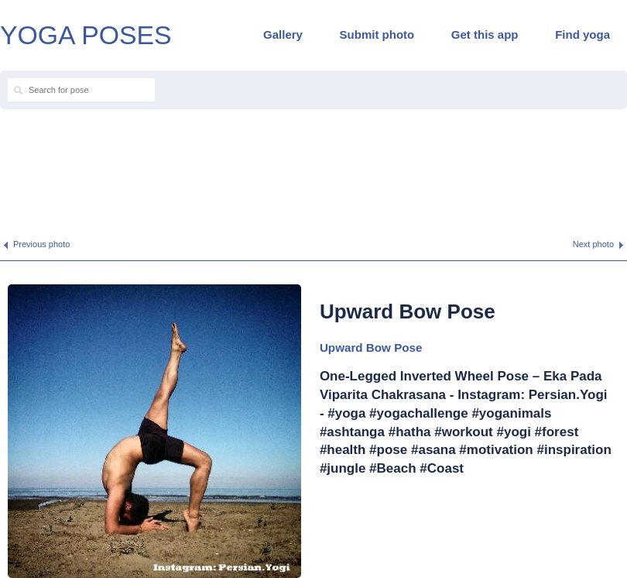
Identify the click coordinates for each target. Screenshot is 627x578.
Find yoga (582, 34)
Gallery (283, 34)
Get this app (485, 34)
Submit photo (377, 34)
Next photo (593, 244)
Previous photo (41, 244)
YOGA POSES (86, 35)
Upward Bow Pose (371, 347)
